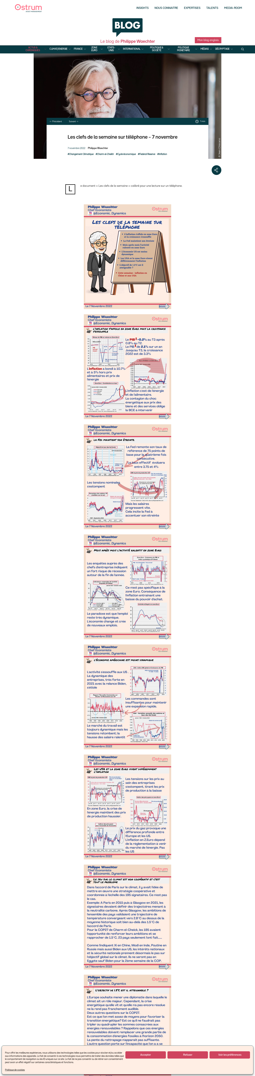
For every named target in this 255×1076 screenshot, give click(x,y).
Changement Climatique (81, 154)
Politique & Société (156, 49)
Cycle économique (126, 154)
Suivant (73, 121)
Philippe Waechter (98, 148)
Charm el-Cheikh (105, 154)
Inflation (163, 154)
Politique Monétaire (183, 49)
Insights (142, 8)
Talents (212, 8)
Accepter (145, 1055)
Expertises (192, 8)
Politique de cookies (15, 1070)
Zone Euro (94, 49)
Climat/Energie (58, 49)
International (131, 49)
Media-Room (233, 8)
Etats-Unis (111, 49)
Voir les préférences (229, 1055)
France (78, 49)
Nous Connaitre (166, 8)
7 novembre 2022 (76, 148)
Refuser (187, 1055)
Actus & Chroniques (33, 49)
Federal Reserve (147, 154)
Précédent (56, 121)
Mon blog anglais (208, 40)
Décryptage (222, 49)
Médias (204, 49)
